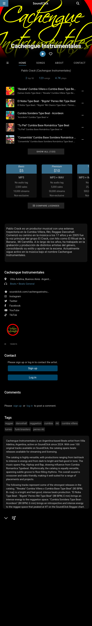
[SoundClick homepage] (46, 3)
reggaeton (35, 423)
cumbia (48, 423)
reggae (9, 423)
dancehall (21, 423)
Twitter (13, 301)
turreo (8, 429)
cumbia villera (70, 423)
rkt (57, 423)
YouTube (14, 310)
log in (30, 405)
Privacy (79, 600)
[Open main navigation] (4, 3)
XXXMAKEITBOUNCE (13, 548)
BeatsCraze (71, 548)
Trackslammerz (31, 548)
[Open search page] (88, 3)
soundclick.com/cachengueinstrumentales (33, 291)
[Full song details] (82, 91)
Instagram (15, 296)
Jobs (45, 600)
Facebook (15, 305)
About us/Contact (29, 600)
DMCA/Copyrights (61, 600)
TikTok (13, 314)
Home (22, 63)
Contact (80, 63)
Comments (12, 392)
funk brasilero (22, 429)
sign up (17, 405)
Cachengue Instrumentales (24, 272)
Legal (5, 603)
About (59, 63)
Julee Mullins (51, 548)
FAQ (14, 600)
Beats (13, 283)
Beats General (26, 283)
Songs (40, 63)
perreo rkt (38, 429)
